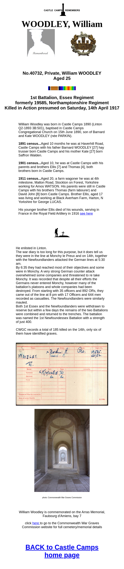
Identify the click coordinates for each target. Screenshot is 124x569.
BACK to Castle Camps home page (62, 551)
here (36, 523)
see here (86, 213)
